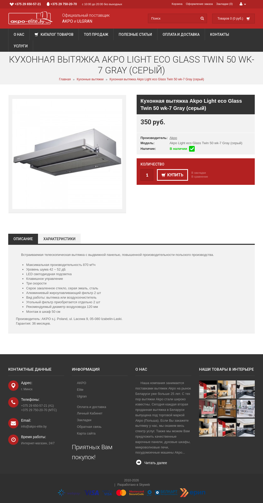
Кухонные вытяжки (90, 79)
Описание (23, 239)
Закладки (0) (224, 3)
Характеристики (59, 239)
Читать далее (155, 463)
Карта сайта (86, 433)
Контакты (219, 34)
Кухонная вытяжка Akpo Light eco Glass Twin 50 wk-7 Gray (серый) (157, 79)
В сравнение (199, 176)
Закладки (84, 420)
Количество (152, 164)
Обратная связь (89, 427)
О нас (19, 34)
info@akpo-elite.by (34, 426)
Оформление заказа (199, 3)
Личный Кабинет (89, 413)
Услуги (21, 46)
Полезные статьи (135, 34)
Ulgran (82, 396)
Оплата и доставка (181, 34)
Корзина (177, 3)
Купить (172, 174)
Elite (80, 390)
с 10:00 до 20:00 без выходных (66, 4)
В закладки (198, 172)
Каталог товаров (54, 34)
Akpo (173, 138)
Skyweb (144, 485)
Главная (65, 79)
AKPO (81, 383)
